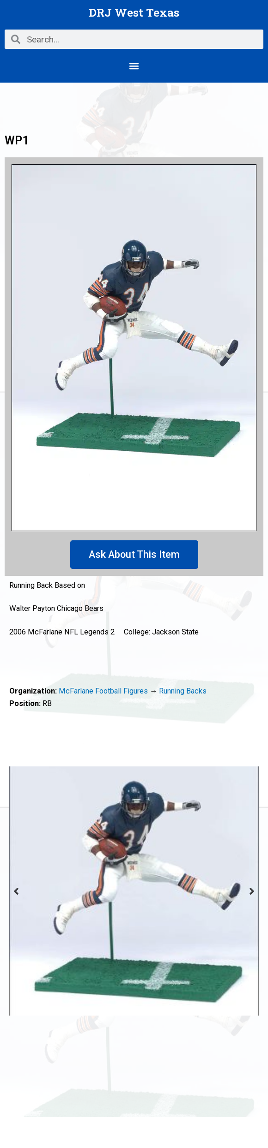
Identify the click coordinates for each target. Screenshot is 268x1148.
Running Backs (183, 691)
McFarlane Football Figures (103, 691)
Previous (16, 891)
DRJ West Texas (134, 12)
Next (251, 891)
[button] (134, 65)
